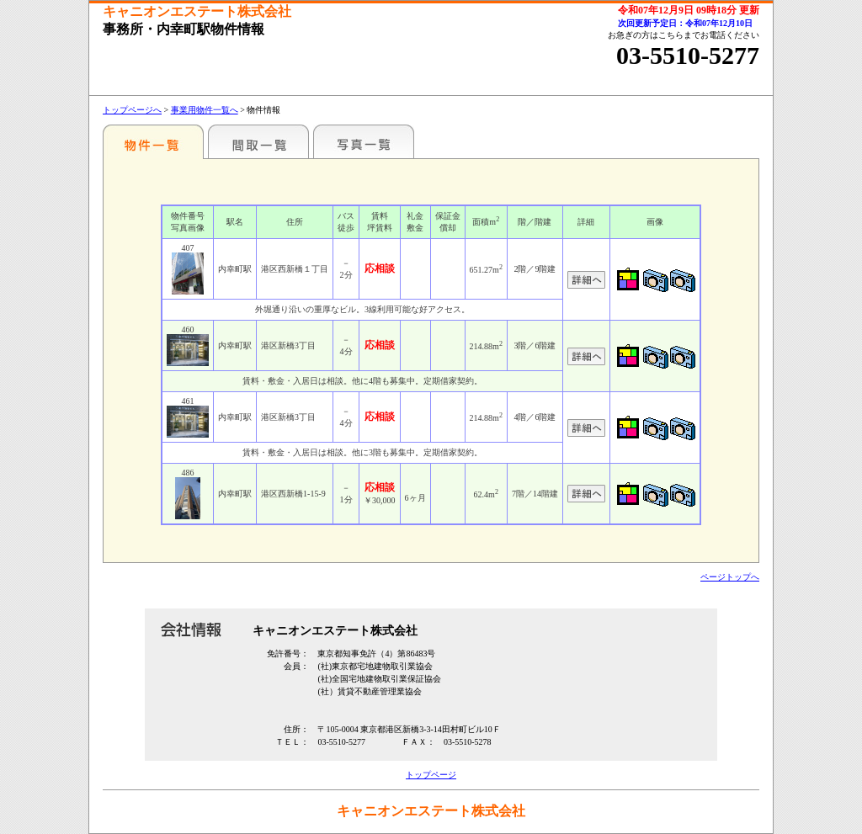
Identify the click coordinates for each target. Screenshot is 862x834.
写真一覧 (363, 141)
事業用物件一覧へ (204, 109)
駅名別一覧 (153, 141)
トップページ (431, 774)
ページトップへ (729, 577)
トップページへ (132, 109)
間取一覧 (258, 141)
